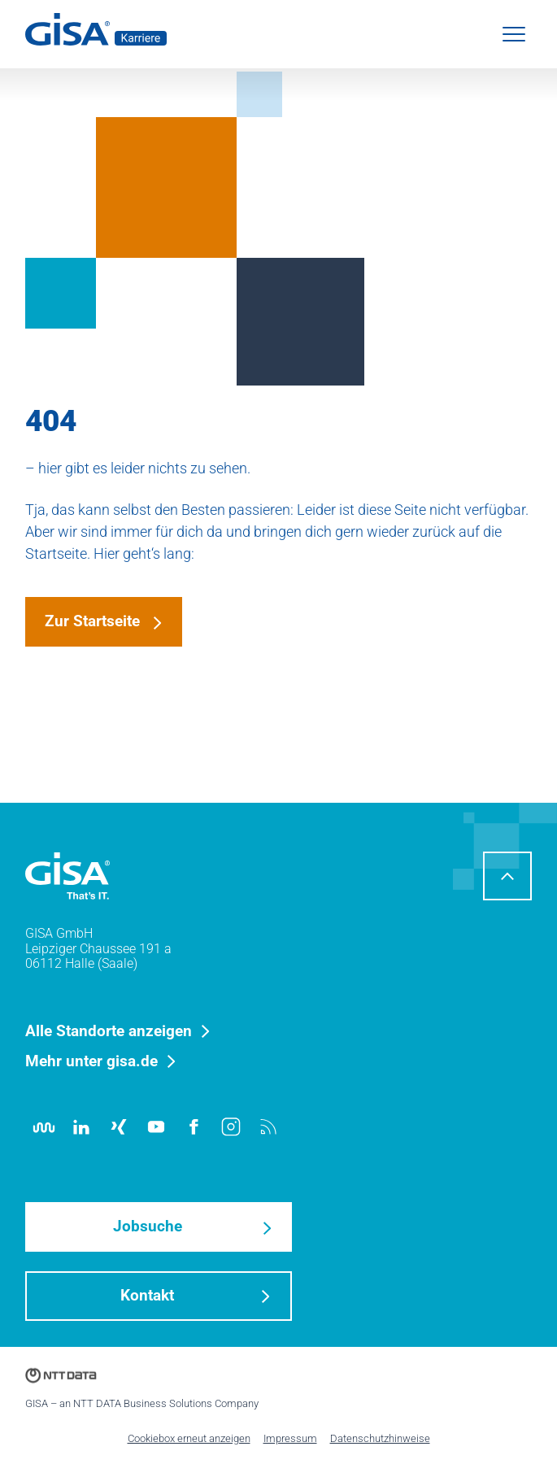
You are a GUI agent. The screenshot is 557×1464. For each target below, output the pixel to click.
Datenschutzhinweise (380, 1438)
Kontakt (147, 1295)
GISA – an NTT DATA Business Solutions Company (142, 1403)
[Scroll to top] (507, 876)
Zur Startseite (92, 621)
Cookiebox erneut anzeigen (189, 1438)
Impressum (290, 1438)
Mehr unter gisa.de (91, 1061)
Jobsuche (147, 1226)
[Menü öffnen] (514, 34)
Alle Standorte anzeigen (108, 1031)
